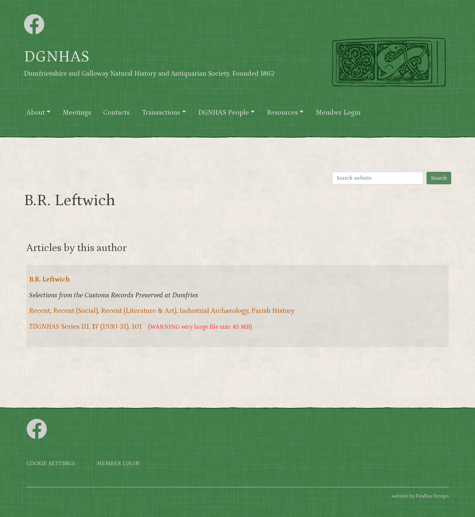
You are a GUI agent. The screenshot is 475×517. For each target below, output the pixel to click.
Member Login (338, 113)
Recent (39, 311)
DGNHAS (56, 57)
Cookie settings (50, 464)
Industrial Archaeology (213, 311)
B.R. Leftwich (49, 279)
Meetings (77, 113)
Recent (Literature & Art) (138, 311)
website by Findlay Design (420, 496)
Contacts (116, 113)
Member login (118, 464)
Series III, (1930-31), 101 (85, 327)
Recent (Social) (75, 311)
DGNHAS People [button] (223, 113)
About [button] (35, 113)
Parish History (273, 311)
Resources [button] (282, 113)
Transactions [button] (161, 113)
